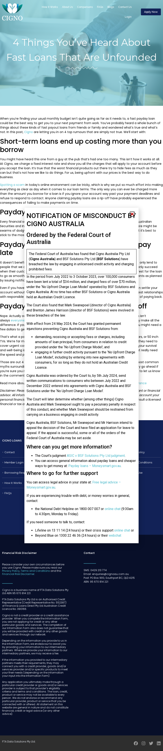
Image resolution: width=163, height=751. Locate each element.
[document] (81, 375)
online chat (113, 509)
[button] (132, 214)
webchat (115, 535)
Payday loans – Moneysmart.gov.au (94, 466)
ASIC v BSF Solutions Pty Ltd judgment (96, 456)
